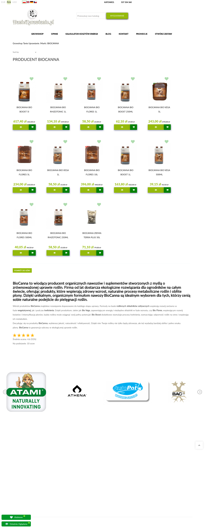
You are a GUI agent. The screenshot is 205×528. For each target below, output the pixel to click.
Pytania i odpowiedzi (67, 480)
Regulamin (139, 484)
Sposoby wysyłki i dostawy (146, 473)
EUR (3, 2)
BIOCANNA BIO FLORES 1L (92, 109)
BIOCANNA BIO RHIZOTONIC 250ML (58, 235)
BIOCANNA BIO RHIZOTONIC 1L (58, 109)
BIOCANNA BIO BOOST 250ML (125, 109)
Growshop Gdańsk (66, 469)
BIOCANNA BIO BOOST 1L (125, 172)
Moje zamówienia (142, 462)
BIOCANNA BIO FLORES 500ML (24, 235)
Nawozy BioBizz (95, 484)
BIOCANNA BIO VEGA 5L (159, 109)
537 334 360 (126, 2)
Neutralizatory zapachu (98, 465)
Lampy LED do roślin (97, 480)
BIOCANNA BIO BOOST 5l (24, 109)
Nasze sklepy (64, 462)
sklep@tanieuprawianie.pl (28, 478)
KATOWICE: (109, 2)
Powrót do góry (22, 270)
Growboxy (93, 469)
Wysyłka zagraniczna (143, 469)
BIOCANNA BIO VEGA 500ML (159, 172)
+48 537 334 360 (23, 474)
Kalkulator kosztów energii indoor (102, 462)
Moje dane (139, 465)
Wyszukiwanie (117, 16)
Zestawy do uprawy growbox (101, 473)
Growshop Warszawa (67, 473)
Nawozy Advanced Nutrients (100, 476)
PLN (9, 2)
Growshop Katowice (67, 465)
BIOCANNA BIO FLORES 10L (92, 172)
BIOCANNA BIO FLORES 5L (24, 172)
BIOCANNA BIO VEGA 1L (58, 172)
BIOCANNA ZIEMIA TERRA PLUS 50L (91, 235)
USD (14, 2)
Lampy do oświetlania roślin (70, 476)
